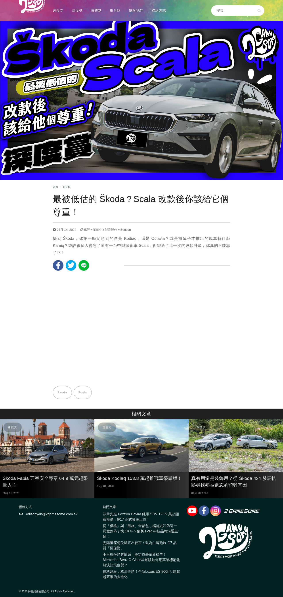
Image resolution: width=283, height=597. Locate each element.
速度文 (58, 10)
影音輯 (115, 10)
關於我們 (136, 10)
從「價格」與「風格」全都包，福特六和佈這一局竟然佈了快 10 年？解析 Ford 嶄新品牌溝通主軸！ (140, 531)
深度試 (77, 10)
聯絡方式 (159, 10)
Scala (82, 392)
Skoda (62, 392)
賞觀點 (96, 10)
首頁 (55, 187)
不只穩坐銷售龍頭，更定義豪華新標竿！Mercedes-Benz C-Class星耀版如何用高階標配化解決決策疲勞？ (141, 560)
